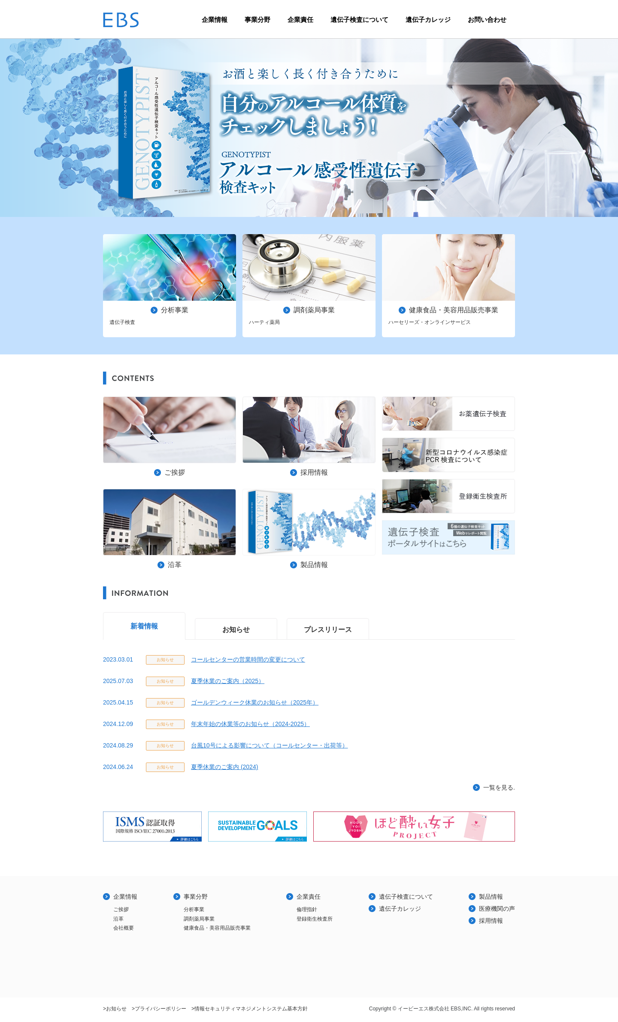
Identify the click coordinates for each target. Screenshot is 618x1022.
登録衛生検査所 (315, 919)
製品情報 (491, 896)
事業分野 (257, 19)
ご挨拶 (121, 909)
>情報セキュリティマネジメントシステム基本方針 (249, 1009)
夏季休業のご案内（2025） (227, 680)
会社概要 (123, 928)
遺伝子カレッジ (428, 19)
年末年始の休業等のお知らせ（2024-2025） (250, 723)
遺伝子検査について (359, 19)
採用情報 (491, 920)
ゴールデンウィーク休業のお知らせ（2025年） (254, 702)
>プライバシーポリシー (159, 1009)
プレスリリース (328, 629)
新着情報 (144, 626)
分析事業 (194, 909)
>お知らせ (115, 1009)
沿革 (118, 919)
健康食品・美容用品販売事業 (217, 928)
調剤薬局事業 (199, 919)
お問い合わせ (487, 19)
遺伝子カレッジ (400, 908)
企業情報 (214, 19)
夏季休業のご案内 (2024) (224, 766)
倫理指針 (307, 909)
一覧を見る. (499, 787)
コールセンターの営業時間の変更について (248, 659)
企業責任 (300, 19)
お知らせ (236, 629)
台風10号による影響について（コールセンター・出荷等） (269, 745)
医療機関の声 (497, 908)
